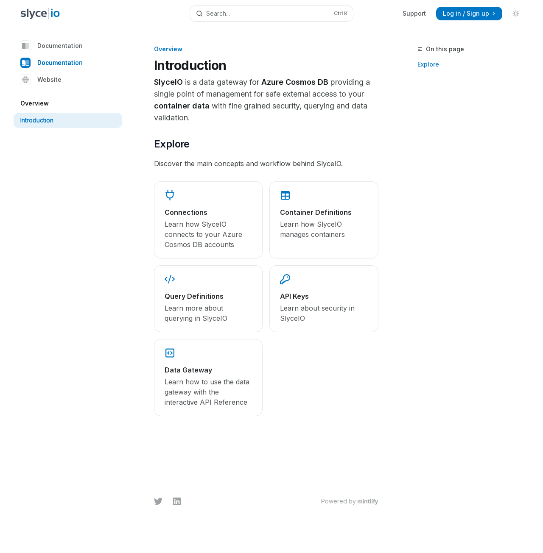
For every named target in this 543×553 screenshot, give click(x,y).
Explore (428, 64)
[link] (208, 219)
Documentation (51, 46)
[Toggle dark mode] (516, 13)
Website (41, 80)
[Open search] (271, 13)
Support (414, 13)
